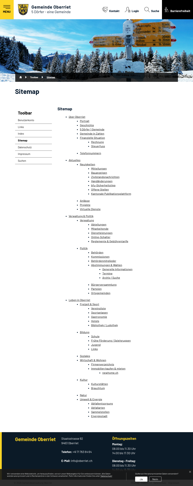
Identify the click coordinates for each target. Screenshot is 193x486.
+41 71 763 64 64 (82, 451)
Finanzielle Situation (92, 137)
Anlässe (85, 200)
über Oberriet (77, 116)
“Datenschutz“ (106, 476)
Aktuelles (74, 160)
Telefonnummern (90, 153)
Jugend (96, 344)
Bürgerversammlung (104, 284)
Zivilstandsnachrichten (105, 176)
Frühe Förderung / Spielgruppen (111, 340)
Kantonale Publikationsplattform (111, 193)
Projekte (85, 204)
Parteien (96, 288)
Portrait (84, 121)
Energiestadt (99, 416)
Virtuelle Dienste (90, 209)
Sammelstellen (100, 411)
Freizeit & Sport (89, 304)
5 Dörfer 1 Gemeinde (92, 129)
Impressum (24, 153)
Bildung (84, 332)
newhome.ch (110, 372)
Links (21, 127)
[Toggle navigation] (7, 9)
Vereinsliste (98, 308)
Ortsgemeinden (100, 293)
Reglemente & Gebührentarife (109, 241)
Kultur (84, 379)
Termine (107, 273)
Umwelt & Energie (91, 399)
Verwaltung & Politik (81, 216)
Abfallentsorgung (102, 403)
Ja (141, 479)
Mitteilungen (99, 168)
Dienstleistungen (102, 232)
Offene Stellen (100, 189)
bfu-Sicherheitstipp (103, 185)
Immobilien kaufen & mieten (108, 368)
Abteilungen (98, 224)
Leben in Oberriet (79, 300)
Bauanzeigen (99, 172)
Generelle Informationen (117, 269)
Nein (155, 479)
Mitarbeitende (100, 228)
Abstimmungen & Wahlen (106, 265)
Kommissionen (100, 256)
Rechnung (97, 142)
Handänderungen (102, 181)
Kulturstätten (99, 383)
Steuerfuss (98, 146)
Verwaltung (87, 220)
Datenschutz (25, 147)
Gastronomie (99, 316)
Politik (84, 248)
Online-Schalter (100, 237)
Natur (83, 395)
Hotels (95, 321)
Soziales (85, 356)
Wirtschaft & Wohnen (93, 360)
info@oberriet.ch (81, 460)
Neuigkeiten (87, 164)
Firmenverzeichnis (102, 364)
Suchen (22, 160)
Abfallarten (98, 407)
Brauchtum (98, 388)
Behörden (97, 252)
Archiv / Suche (111, 277)
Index (21, 133)
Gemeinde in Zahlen (92, 133)
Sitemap (26, 141)
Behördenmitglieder (103, 260)
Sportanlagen (99, 312)
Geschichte (87, 125)
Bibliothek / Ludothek (104, 325)
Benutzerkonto (26, 120)
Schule (95, 336)
